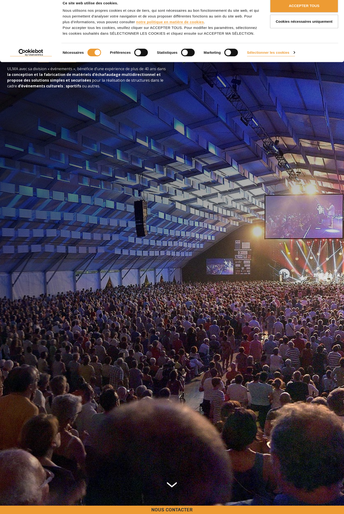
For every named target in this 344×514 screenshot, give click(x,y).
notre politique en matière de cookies (170, 29)
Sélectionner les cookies (268, 59)
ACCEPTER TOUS (304, 13)
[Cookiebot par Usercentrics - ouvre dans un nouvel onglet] (31, 59)
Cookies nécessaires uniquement (304, 28)
